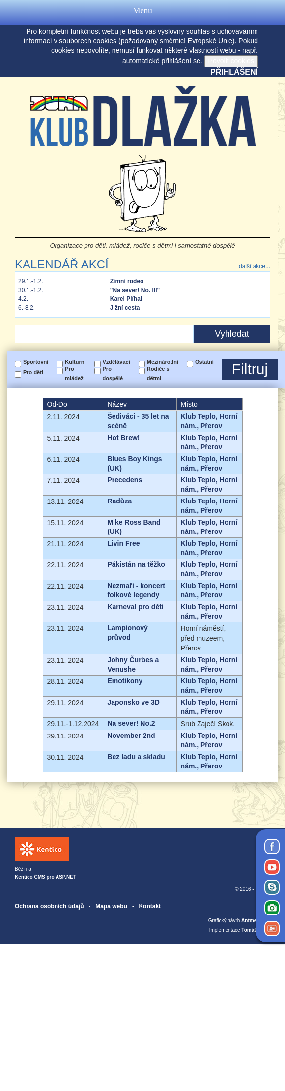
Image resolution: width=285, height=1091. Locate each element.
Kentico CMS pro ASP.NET (45, 877)
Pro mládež (74, 373)
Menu (142, 12)
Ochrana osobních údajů (49, 906)
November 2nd (131, 735)
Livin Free (123, 543)
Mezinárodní (162, 362)
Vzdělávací (116, 362)
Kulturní (75, 362)
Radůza (119, 501)
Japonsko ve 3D (133, 702)
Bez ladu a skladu (136, 757)
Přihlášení (234, 72)
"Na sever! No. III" (135, 290)
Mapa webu (111, 906)
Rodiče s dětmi (158, 373)
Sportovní (35, 362)
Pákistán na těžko (136, 564)
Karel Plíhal (126, 298)
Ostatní (204, 362)
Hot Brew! (123, 438)
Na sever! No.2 (131, 723)
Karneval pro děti (135, 607)
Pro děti (33, 372)
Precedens (124, 480)
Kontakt (150, 906)
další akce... (254, 266)
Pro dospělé (113, 373)
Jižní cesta (125, 307)
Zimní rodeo (127, 281)
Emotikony (124, 681)
